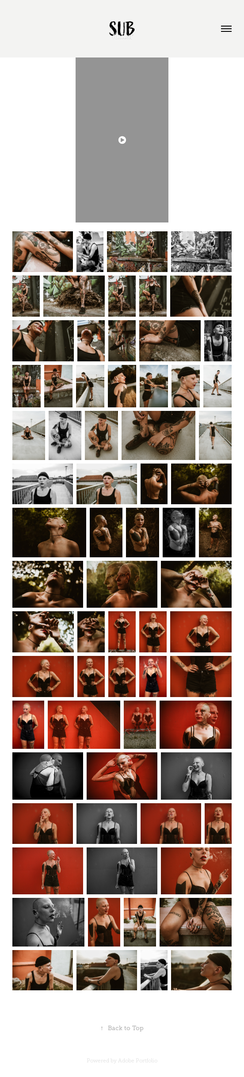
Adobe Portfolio (137, 1061)
